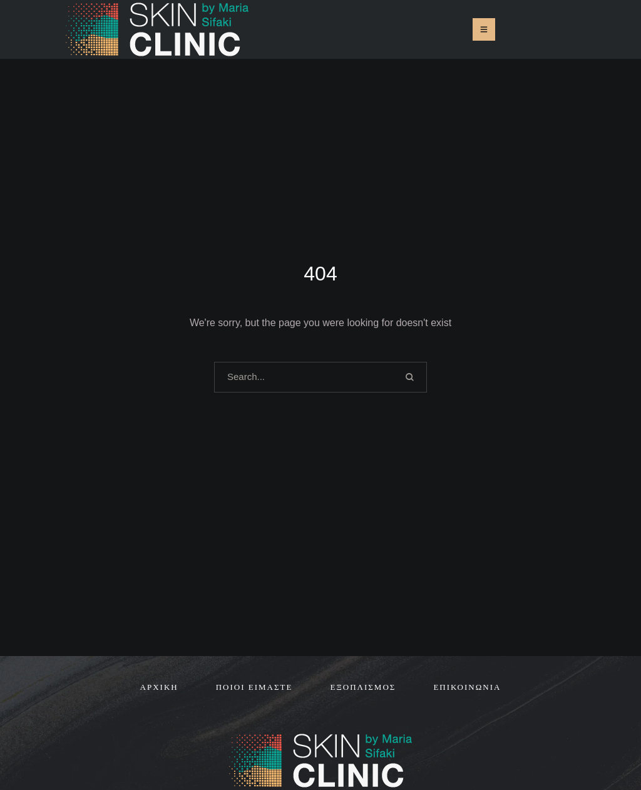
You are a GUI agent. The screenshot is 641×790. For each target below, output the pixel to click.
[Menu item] (159, 687)
